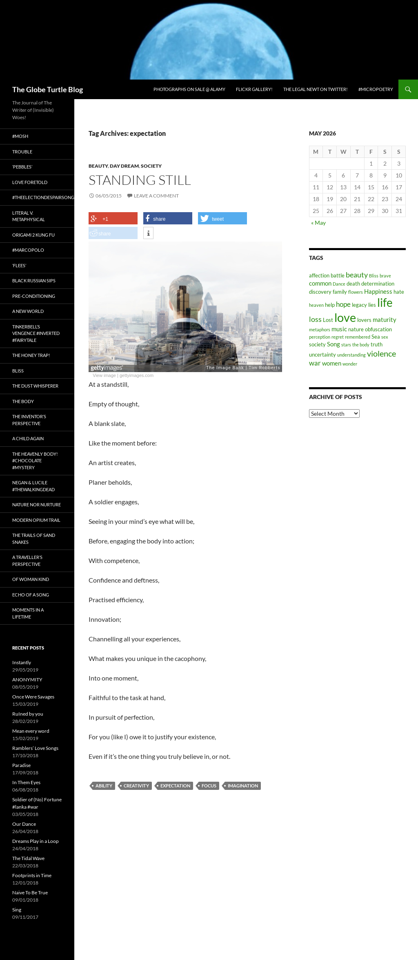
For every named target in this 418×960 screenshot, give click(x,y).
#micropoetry (375, 89)
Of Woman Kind (30, 579)
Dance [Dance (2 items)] (339, 283)
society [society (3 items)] (317, 344)
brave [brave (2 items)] (385, 275)
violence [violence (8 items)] (381, 353)
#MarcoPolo (28, 250)
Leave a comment (156, 196)
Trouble (22, 151)
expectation (175, 785)
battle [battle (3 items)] (338, 275)
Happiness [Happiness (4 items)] (378, 291)
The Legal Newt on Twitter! (315, 89)
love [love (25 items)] (345, 317)
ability (104, 785)
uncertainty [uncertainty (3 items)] (322, 354)
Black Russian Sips (34, 280)
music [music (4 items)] (339, 329)
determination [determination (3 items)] (377, 283)
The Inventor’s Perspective (29, 420)
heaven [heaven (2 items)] (316, 305)
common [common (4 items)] (320, 283)
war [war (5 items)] (315, 363)
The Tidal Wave (28, 858)
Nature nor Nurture (36, 504)
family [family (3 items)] (340, 291)
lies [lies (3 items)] (372, 305)
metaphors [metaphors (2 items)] (319, 329)
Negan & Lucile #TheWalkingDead (33, 486)
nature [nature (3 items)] (356, 329)
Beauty (98, 166)
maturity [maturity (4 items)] (384, 319)
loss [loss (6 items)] (315, 319)
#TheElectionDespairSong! (43, 197)
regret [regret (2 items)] (337, 336)
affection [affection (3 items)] (319, 275)
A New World (28, 311)
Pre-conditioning (33, 296)
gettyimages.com (136, 375)
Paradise (21, 765)
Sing (16, 910)
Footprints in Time (31, 875)
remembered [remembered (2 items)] (357, 336)
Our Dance (24, 824)
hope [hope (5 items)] (343, 304)
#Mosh (20, 136)
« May (318, 222)
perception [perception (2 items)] (319, 336)
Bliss (18, 370)
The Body (23, 401)
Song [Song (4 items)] (333, 344)
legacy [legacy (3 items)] (359, 305)
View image (104, 375)
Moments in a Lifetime (28, 613)
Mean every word (30, 731)
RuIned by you (27, 714)
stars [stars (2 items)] (346, 344)
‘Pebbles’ (22, 166)
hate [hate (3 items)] (399, 291)
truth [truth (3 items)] (376, 344)
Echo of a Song (30, 594)
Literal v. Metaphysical (28, 216)
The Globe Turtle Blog (47, 89)
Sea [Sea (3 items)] (375, 336)
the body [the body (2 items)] (360, 344)
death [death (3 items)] (353, 283)
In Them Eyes (26, 782)
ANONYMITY (27, 679)
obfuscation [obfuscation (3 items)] (378, 329)
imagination (243, 785)
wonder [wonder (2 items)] (349, 363)
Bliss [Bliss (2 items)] (373, 275)
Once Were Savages (33, 697)
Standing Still (140, 179)
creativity (136, 785)
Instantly (21, 662)
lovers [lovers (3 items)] (364, 320)
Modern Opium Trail (36, 520)
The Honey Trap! (31, 355)
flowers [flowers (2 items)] (355, 292)
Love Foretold (29, 182)
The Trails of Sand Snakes (33, 538)
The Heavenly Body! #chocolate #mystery (35, 460)
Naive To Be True (30, 892)
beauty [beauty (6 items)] (357, 274)
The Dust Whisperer (35, 385)
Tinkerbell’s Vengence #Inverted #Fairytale (36, 333)
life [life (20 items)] (385, 302)
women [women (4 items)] (331, 363)
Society (151, 166)
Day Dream (124, 166)
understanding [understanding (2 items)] (351, 354)
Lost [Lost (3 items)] (328, 320)
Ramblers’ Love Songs (35, 748)
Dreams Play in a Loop (35, 841)
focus (209, 785)
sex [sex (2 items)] (384, 336)
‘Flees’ (19, 265)
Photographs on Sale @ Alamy (189, 89)
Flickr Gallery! (254, 89)
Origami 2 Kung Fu (33, 234)
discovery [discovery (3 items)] (320, 291)
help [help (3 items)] (330, 305)
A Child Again (28, 438)
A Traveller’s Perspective (27, 560)
